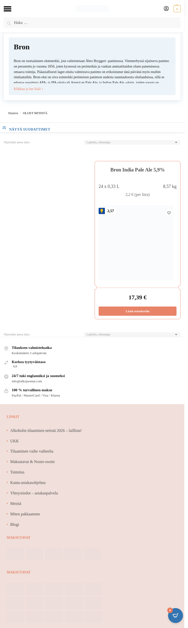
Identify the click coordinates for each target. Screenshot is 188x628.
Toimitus (17, 472)
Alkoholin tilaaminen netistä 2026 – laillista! (46, 430)
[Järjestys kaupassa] (132, 142)
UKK (14, 441)
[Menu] (11, 8)
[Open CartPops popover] (175, 615)
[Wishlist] (169, 213)
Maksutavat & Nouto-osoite (32, 462)
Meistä (15, 503)
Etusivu (13, 113)
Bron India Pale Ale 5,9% (137, 169)
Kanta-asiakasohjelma (27, 482)
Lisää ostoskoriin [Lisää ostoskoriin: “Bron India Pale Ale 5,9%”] (137, 311)
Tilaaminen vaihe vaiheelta (31, 451)
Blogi (14, 524)
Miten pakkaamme (25, 514)
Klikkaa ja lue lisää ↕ (28, 88)
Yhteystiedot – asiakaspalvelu (34, 493)
